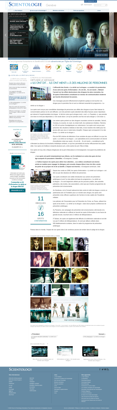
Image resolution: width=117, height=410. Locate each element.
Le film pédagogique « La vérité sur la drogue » (17, 103)
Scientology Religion (86, 382)
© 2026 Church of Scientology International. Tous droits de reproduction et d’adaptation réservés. (30, 408)
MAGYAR (32, 378)
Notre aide (14, 72)
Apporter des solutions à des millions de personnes (17, 117)
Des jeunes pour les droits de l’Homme (90, 398)
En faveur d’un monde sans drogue (89, 394)
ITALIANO (32, 389)
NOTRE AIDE (14, 75)
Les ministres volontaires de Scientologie (90, 387)
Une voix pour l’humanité (60, 380)
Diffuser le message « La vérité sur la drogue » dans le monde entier (17, 112)
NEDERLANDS (12, 392)
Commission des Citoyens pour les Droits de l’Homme (91, 401)
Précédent (44, 59)
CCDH (89, 68)
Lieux (55, 392)
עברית (10, 385)
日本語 (10, 387)
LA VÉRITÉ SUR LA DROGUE (26, 75)
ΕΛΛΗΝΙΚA (32, 387)
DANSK (10, 381)
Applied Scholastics (36, 68)
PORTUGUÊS (33, 390)
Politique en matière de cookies (82, 408)
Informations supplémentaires (61, 389)
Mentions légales (105, 408)
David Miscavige (85, 383)
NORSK (31, 379)
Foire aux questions (78, 10)
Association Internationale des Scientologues (91, 389)
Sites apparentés (90, 1)
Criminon (48, 68)
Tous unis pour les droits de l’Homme (89, 396)
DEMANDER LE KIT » (17, 190)
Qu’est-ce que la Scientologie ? (38, 10)
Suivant (73, 59)
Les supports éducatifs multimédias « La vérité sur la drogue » (17, 93)
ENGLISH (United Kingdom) (15, 379)
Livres (99, 10)
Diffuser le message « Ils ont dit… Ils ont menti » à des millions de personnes (18, 98)
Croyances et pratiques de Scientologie (63, 378)
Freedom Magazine (102, 71)
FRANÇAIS (11, 383)
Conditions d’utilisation (95, 408)
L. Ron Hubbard (18, 10)
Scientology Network (86, 380)
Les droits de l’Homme (79, 68)
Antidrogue (68, 68)
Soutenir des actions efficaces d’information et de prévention (17, 84)
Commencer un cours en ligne (88, 385)
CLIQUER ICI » (17, 147)
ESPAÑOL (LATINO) (34, 383)
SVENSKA (32, 381)
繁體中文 (11, 391)
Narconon (59, 68)
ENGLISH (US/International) (15, 378)
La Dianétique (84, 378)
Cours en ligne (57, 387)
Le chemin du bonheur (25, 68)
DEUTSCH (11, 394)
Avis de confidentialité (69, 408)
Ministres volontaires (58, 10)
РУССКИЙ (11, 389)
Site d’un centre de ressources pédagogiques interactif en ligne (17, 107)
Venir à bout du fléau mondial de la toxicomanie (18, 88)
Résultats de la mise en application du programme (16, 121)
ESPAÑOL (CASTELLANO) (36, 385)
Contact (56, 391)
